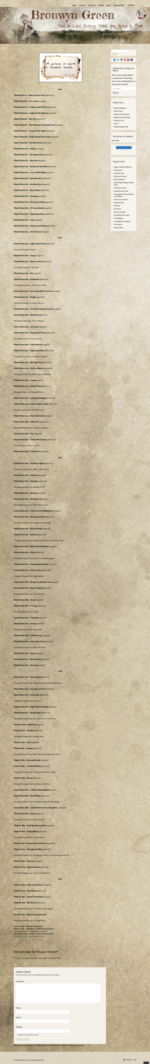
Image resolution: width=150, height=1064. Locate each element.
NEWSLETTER (119, 6)
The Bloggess (118, 218)
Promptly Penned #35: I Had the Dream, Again (33, 908)
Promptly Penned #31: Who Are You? (29, 819)
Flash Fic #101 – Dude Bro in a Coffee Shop (34, 929)
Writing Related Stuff (121, 127)
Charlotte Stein (119, 173)
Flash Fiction (118, 111)
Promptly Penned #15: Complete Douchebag (32, 523)
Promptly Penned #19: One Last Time (29, 594)
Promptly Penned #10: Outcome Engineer (31, 428)
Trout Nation (118, 224)
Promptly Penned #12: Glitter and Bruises (31, 469)
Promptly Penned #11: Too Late (27, 445)
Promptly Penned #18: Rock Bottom (29, 576)
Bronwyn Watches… (121, 108)
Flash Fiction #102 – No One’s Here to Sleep (33, 934)
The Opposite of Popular (122, 221)
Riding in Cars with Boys (122, 117)
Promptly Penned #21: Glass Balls (28, 629)
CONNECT (131, 6)
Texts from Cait (119, 120)
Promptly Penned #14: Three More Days (31, 505)
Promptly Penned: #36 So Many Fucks (30, 920)
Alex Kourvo (118, 170)
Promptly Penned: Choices (25, 249)
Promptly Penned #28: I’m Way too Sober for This (34, 772)
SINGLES (91, 6)
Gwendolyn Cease (120, 188)
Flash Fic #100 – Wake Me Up (28, 926)
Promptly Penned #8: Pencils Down (29, 392)
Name (19, 1008)
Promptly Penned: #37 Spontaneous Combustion (30, 931)
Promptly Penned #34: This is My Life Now (32, 873)
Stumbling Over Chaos (121, 215)
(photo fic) (48, 154)
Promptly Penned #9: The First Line (29, 410)
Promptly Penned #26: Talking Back (29, 736)
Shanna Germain (119, 212)
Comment (20, 981)
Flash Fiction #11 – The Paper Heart (29, 154)
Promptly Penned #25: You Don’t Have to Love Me (35, 718)
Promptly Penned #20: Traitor (26, 612)
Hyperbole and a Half (121, 191)
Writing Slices (118, 227)
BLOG (108, 6)
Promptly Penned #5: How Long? (28, 338)
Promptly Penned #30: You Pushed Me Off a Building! (36, 802)
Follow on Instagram (123, 147)
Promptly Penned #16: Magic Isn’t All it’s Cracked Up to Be (38, 540)
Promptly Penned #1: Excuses (26, 267)
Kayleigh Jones (119, 202)
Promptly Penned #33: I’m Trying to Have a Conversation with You (42, 855)
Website (19, 1027)
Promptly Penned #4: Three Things (28, 321)
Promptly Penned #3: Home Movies (29, 303)
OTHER (101, 6)
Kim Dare (117, 206)
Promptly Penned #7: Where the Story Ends (32, 374)
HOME (74, 6)
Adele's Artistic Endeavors (123, 167)
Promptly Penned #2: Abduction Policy (30, 285)
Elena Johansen (119, 179)
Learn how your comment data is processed (65, 1045)
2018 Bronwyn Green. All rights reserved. (29, 1060)
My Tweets (115, 140)
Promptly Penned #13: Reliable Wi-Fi (29, 487)
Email (19, 1017)
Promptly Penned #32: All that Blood (29, 837)
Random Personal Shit (121, 114)
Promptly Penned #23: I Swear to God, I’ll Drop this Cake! (38, 683)
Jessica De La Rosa (121, 199)
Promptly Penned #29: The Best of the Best (32, 784)
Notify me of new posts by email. (28, 1035)
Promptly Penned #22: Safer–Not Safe (30, 647)
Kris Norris (117, 209)
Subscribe (115, 92)
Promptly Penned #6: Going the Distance (31, 356)
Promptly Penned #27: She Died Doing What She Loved (37, 754)
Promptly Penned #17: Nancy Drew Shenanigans (34, 558)
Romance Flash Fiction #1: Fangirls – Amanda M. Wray (42, 958)
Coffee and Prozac (120, 176)
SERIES (82, 6)
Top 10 (116, 123)
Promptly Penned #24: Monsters (27, 701)
